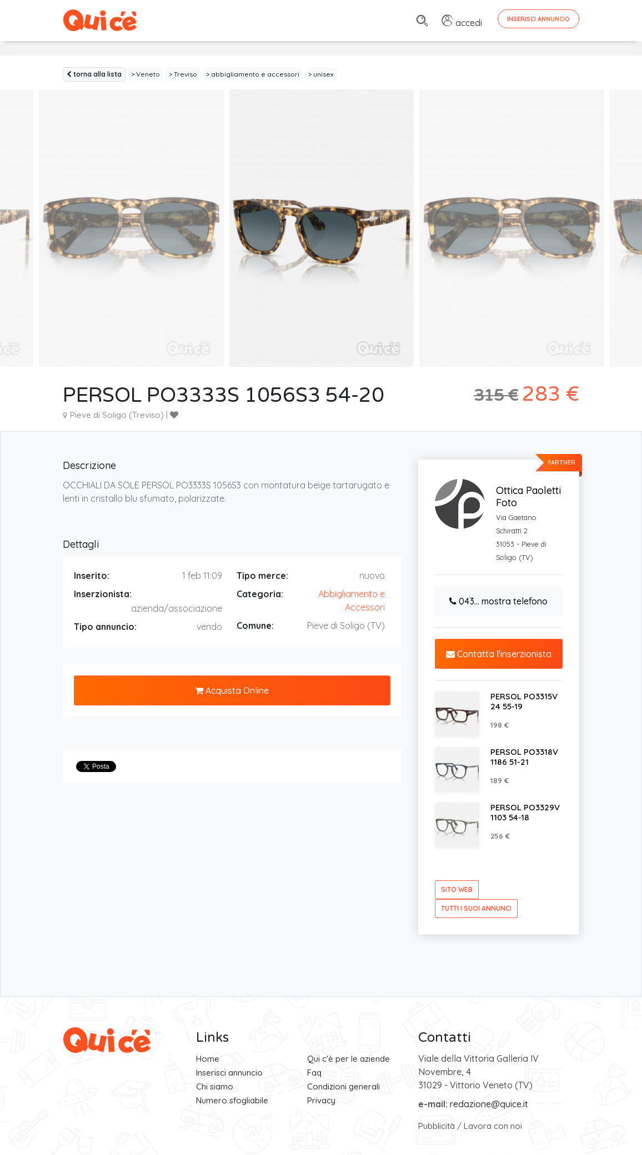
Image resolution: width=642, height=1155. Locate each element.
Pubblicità (436, 1126)
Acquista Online (232, 690)
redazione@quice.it (489, 1103)
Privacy (321, 1100)
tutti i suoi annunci (476, 908)
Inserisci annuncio (229, 1072)
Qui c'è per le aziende (348, 1058)
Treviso (185, 74)
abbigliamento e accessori (255, 74)
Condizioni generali (343, 1086)
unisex (323, 74)
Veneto (148, 74)
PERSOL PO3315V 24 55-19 (524, 701)
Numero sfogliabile (232, 1100)
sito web (457, 889)
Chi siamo (214, 1086)
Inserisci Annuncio (538, 19)
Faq (314, 1072)
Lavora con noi (493, 1126)
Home (207, 1058)
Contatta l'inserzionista (498, 653)
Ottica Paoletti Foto (528, 496)
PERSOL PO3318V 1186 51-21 (524, 757)
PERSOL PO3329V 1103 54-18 (525, 812)
